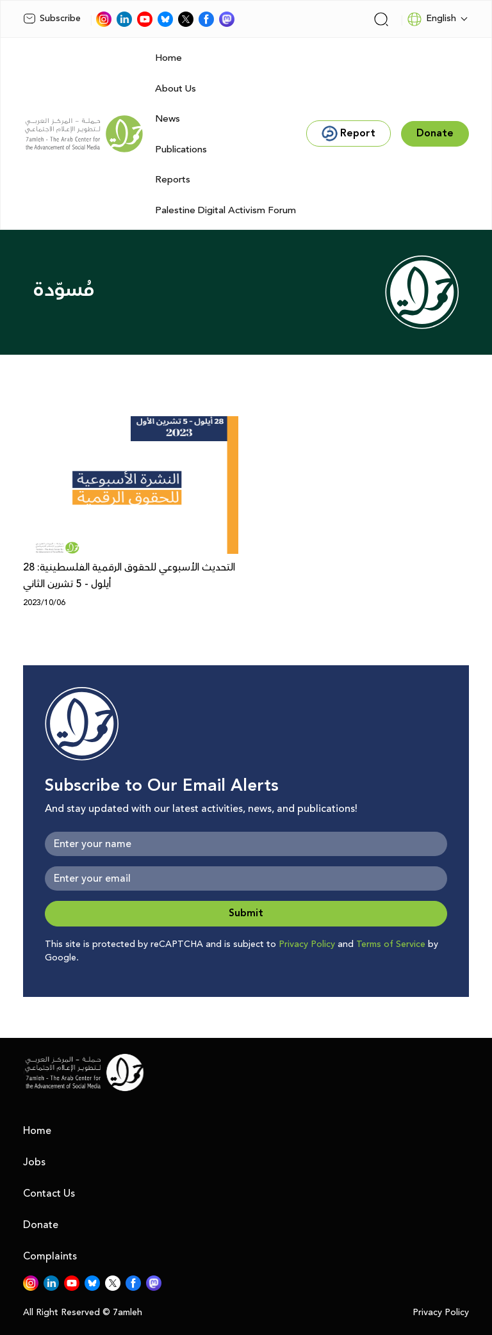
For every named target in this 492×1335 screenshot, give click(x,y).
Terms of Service (390, 944)
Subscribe (52, 19)
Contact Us (49, 1193)
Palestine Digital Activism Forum (225, 210)
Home (168, 58)
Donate (40, 1225)
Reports (172, 179)
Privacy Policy (307, 944)
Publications (181, 149)
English (431, 19)
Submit (246, 913)
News (167, 118)
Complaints (50, 1256)
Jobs (34, 1162)
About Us (175, 88)
